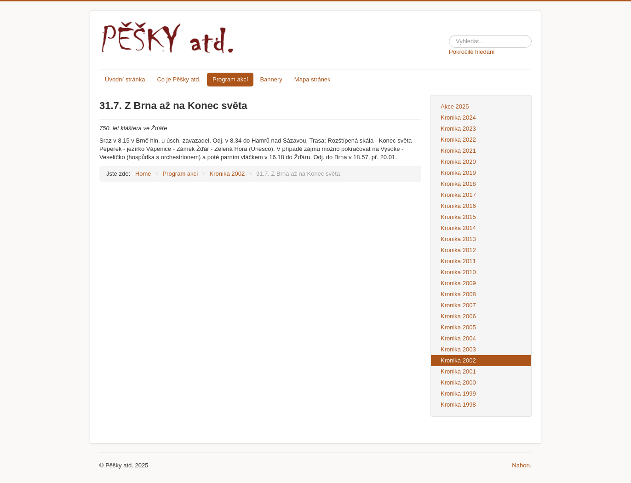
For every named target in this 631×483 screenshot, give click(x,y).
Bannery (271, 79)
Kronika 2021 (458, 150)
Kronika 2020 (458, 161)
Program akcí (230, 79)
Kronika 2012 (458, 250)
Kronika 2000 (458, 382)
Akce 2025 (455, 106)
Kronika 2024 (458, 117)
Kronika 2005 (458, 327)
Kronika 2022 (458, 139)
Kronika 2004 (458, 338)
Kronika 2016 (458, 205)
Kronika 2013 (458, 239)
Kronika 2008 (458, 294)
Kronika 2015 (458, 216)
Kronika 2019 (458, 172)
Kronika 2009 (458, 283)
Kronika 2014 (458, 227)
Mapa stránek (312, 79)
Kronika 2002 (458, 360)
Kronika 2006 (458, 316)
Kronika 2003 (458, 349)
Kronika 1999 (458, 393)
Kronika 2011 (458, 261)
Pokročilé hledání (472, 51)
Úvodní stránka (125, 79)
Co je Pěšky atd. (179, 79)
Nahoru (522, 465)
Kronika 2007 (458, 305)
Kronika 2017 (458, 194)
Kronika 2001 (458, 371)
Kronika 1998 (458, 404)
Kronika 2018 (458, 183)
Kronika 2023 (458, 128)
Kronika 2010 (458, 272)
